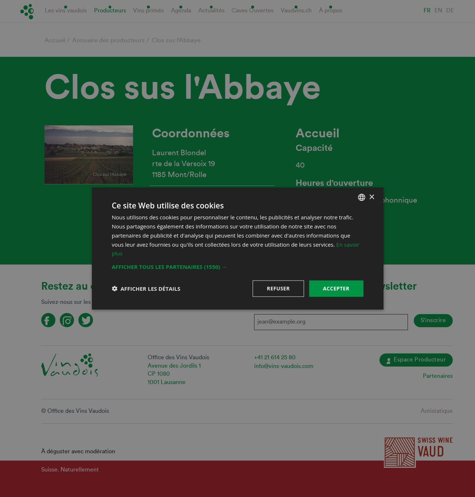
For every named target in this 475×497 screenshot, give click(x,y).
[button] (237, 266)
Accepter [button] (336, 288)
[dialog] (237, 248)
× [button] (371, 197)
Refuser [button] (278, 288)
